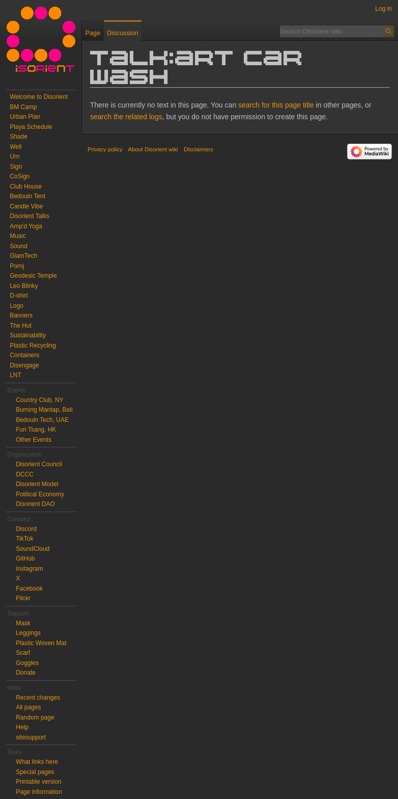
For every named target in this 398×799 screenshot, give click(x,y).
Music (17, 235)
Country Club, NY (39, 400)
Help (22, 727)
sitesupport (31, 737)
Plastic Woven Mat (41, 643)
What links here (37, 761)
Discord (26, 528)
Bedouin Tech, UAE (42, 419)
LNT (15, 375)
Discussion (122, 33)
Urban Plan (25, 116)
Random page (35, 717)
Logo (16, 305)
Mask (23, 623)
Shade (18, 136)
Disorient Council (39, 464)
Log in (383, 8)
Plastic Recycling (33, 345)
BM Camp (23, 107)
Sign (16, 166)
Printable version (38, 781)
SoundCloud (32, 548)
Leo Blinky (24, 285)
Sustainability (28, 335)
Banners (21, 315)
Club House (26, 186)
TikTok (24, 538)
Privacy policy (105, 149)
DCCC (25, 474)
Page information (39, 791)
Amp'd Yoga (26, 226)
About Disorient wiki (153, 149)
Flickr (23, 598)
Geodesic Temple (33, 275)
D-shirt (18, 295)
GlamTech (23, 255)
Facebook (29, 588)
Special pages (35, 772)
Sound (18, 246)
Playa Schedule (31, 126)
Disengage (24, 365)
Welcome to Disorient (39, 96)
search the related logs (126, 117)
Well (15, 146)
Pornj (17, 266)
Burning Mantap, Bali (44, 409)
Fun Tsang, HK (36, 429)
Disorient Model (37, 484)
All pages (28, 707)
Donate (26, 672)
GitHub (25, 558)
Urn (14, 156)
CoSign (20, 176)
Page (92, 33)
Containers (24, 355)
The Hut (21, 325)
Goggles (27, 663)
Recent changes (38, 697)
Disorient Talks (29, 216)
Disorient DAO (35, 504)
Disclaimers (198, 149)
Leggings (28, 632)
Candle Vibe (26, 206)
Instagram (29, 568)
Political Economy (40, 494)
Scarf (23, 652)
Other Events (33, 439)
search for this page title (276, 105)
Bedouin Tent (27, 196)
